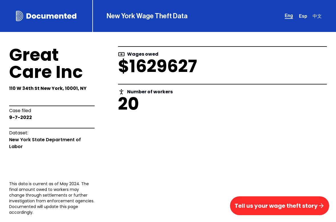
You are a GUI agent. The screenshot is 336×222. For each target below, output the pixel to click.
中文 (317, 16)
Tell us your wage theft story (280, 206)
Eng (289, 15)
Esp (303, 16)
